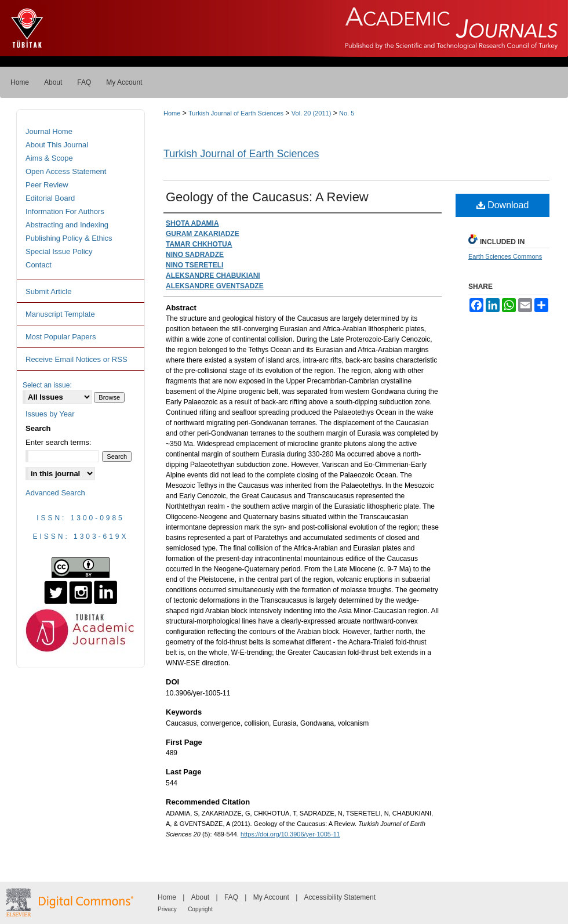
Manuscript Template (60, 314)
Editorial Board (50, 198)
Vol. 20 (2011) (312, 113)
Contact (39, 264)
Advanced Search (55, 492)
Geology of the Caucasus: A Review (267, 197)
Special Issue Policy (59, 251)
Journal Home (49, 131)
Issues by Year (50, 414)
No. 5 (346, 113)
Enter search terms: (58, 442)
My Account (271, 897)
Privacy (167, 909)
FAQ (231, 897)
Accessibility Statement (340, 897)
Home (171, 113)
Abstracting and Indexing (67, 224)
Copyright (200, 909)
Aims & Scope (49, 158)
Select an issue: (47, 385)
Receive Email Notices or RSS (77, 359)
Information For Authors (65, 211)
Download (502, 205)
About (200, 897)
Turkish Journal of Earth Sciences (235, 113)
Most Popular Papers (61, 336)
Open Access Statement (66, 171)
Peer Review (47, 184)
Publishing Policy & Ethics (69, 238)
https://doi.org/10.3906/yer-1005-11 (290, 834)
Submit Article (48, 291)
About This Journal (57, 144)
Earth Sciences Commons (505, 256)
